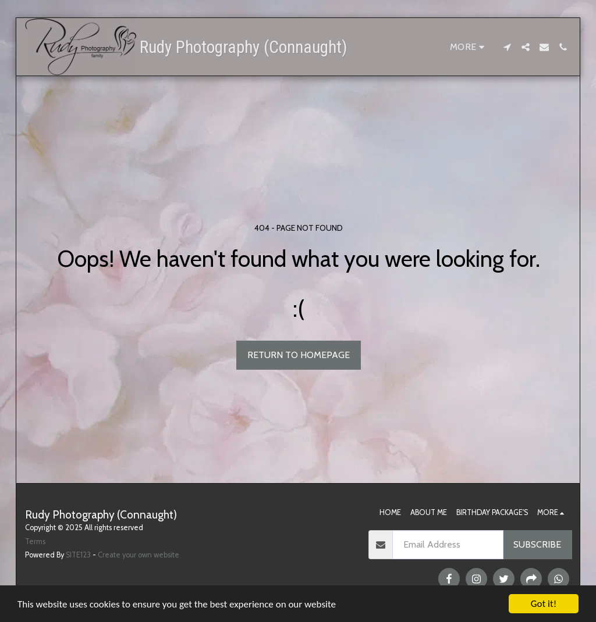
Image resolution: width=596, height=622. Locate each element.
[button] (507, 47)
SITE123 (78, 554)
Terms (35, 541)
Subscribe (537, 544)
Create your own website (138, 554)
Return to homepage (298, 354)
